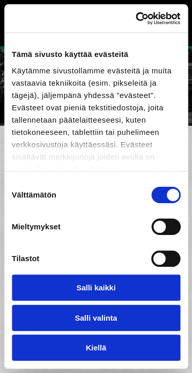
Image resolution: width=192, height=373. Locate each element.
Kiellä (96, 347)
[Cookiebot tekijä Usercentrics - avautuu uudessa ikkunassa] (136, 18)
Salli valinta (96, 317)
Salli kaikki (96, 287)
